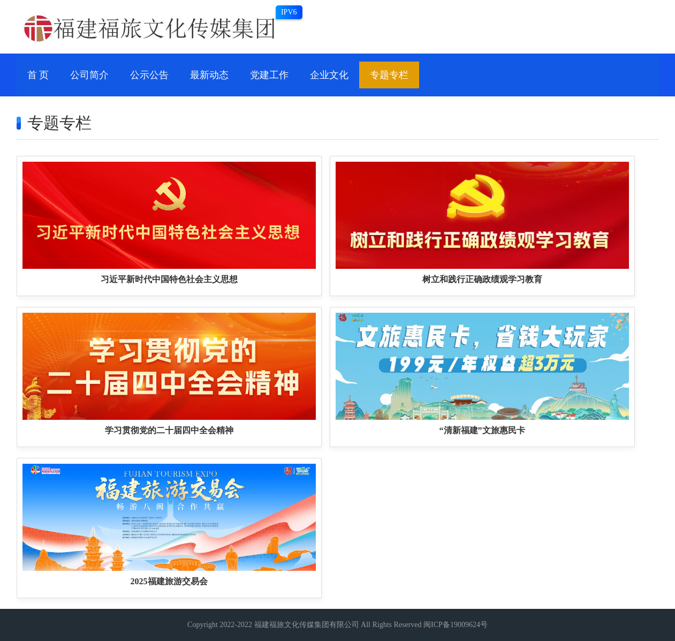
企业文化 (329, 75)
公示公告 (149, 75)
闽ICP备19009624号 (455, 625)
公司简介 (89, 75)
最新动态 (209, 75)
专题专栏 (389, 75)
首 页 (38, 75)
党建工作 (269, 75)
